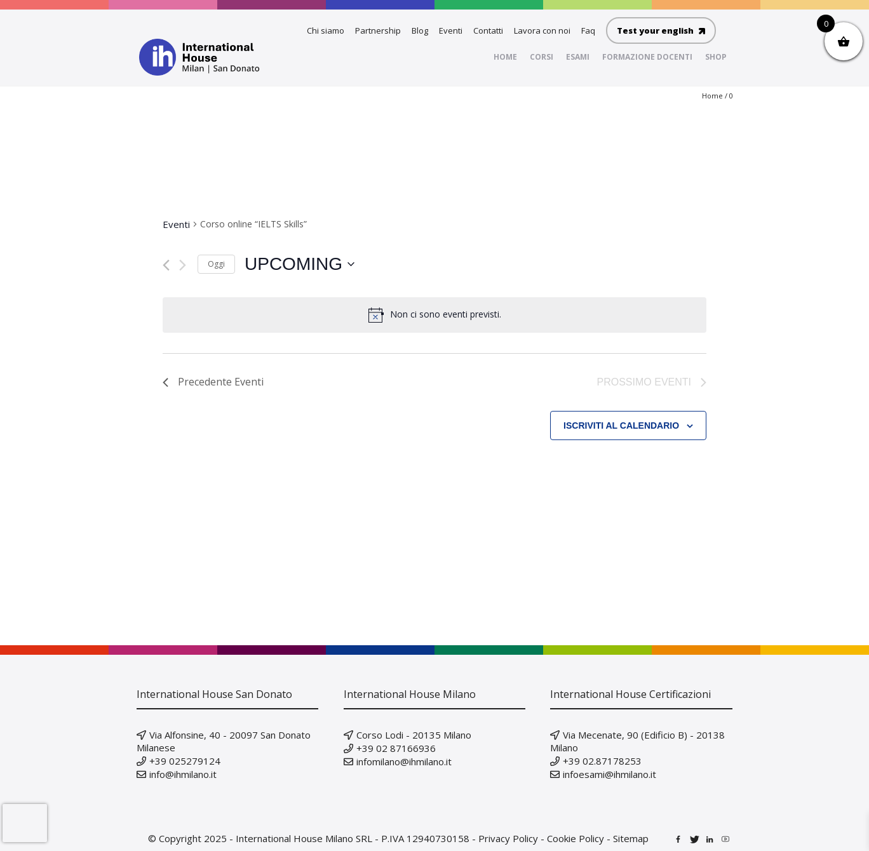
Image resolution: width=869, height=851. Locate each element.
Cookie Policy (575, 838)
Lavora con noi (542, 30)
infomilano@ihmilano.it (404, 761)
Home (712, 95)
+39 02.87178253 (602, 760)
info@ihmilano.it (183, 774)
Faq (588, 30)
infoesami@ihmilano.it (609, 774)
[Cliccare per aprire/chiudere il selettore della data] (299, 264)
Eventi (450, 30)
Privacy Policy (508, 838)
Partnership (378, 30)
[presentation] (25, 823)
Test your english (661, 30)
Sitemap (631, 838)
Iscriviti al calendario (621, 425)
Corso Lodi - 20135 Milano (413, 734)
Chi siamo (325, 30)
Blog (420, 30)
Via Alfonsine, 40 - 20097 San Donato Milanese (224, 741)
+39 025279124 (184, 760)
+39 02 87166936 (396, 748)
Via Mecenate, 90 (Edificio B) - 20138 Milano (637, 741)
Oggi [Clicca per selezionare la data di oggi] (216, 263)
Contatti (488, 30)
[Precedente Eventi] (166, 265)
